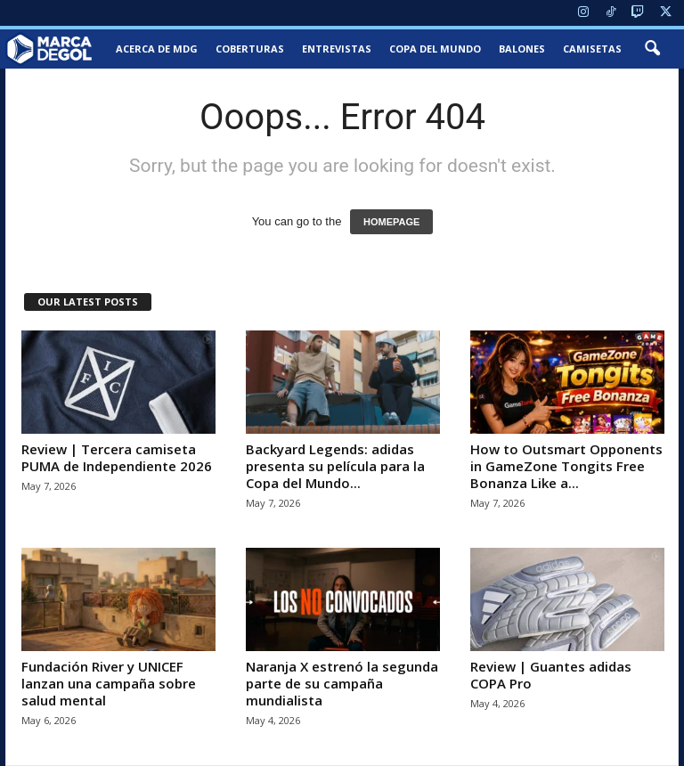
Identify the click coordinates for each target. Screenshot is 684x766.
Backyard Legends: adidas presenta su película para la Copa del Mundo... (335, 466)
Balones (522, 48)
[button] (652, 49)
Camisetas (592, 48)
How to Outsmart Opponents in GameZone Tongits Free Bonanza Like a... (566, 466)
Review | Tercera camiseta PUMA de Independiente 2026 (116, 457)
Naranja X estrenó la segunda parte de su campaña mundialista (342, 683)
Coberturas (250, 48)
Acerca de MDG (157, 48)
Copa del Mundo (435, 48)
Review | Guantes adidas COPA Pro (550, 674)
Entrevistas (336, 48)
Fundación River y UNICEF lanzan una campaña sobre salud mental (108, 683)
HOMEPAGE (391, 221)
